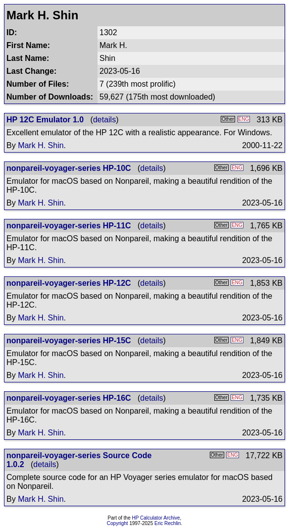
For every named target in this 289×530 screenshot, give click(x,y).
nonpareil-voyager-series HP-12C (68, 283)
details (104, 119)
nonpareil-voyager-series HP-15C (68, 340)
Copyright (117, 523)
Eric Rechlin (167, 523)
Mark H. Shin (40, 145)
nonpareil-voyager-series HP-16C (68, 398)
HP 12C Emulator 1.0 (45, 119)
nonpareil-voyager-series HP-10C (68, 168)
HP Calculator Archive (156, 518)
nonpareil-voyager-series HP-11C (68, 225)
